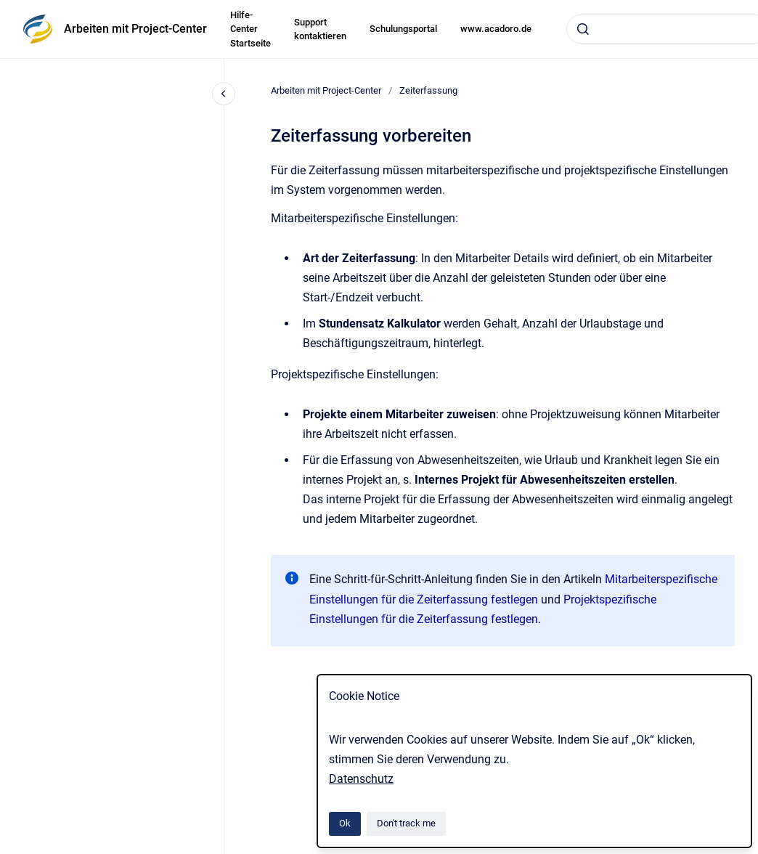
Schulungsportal (403, 28)
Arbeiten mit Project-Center (135, 29)
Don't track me (406, 823)
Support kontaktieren (320, 29)
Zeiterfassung (428, 90)
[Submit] (583, 29)
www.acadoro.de (495, 28)
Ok (345, 823)
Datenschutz (361, 779)
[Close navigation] (223, 93)
